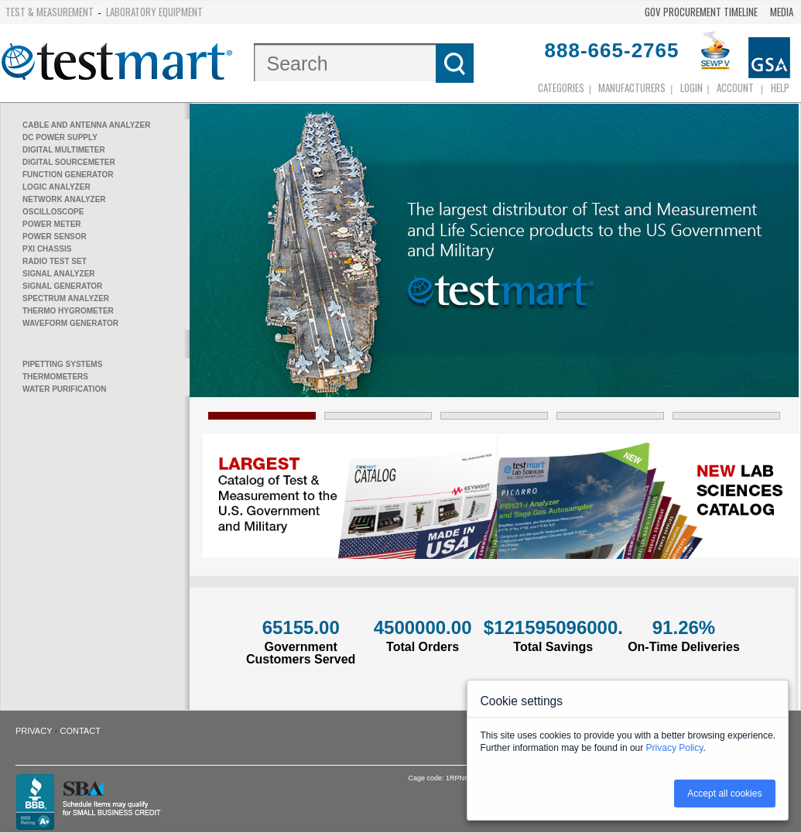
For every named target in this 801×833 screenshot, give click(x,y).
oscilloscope (53, 211)
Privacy (33, 730)
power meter (51, 224)
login (691, 87)
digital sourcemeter (68, 162)
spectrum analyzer (65, 298)
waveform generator (70, 323)
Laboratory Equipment (154, 11)
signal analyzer (58, 273)
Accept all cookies (724, 793)
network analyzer (64, 199)
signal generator (62, 286)
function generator (67, 174)
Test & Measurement (49, 11)
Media (781, 11)
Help (780, 87)
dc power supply (60, 137)
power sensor (54, 236)
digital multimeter (63, 150)
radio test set (54, 261)
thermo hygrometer (68, 311)
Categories (561, 87)
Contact (80, 730)
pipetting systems (62, 364)
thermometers (55, 376)
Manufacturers (632, 87)
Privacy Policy (674, 747)
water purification (64, 389)
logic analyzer (56, 187)
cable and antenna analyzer (86, 125)
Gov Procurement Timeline (701, 11)
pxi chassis (46, 249)
